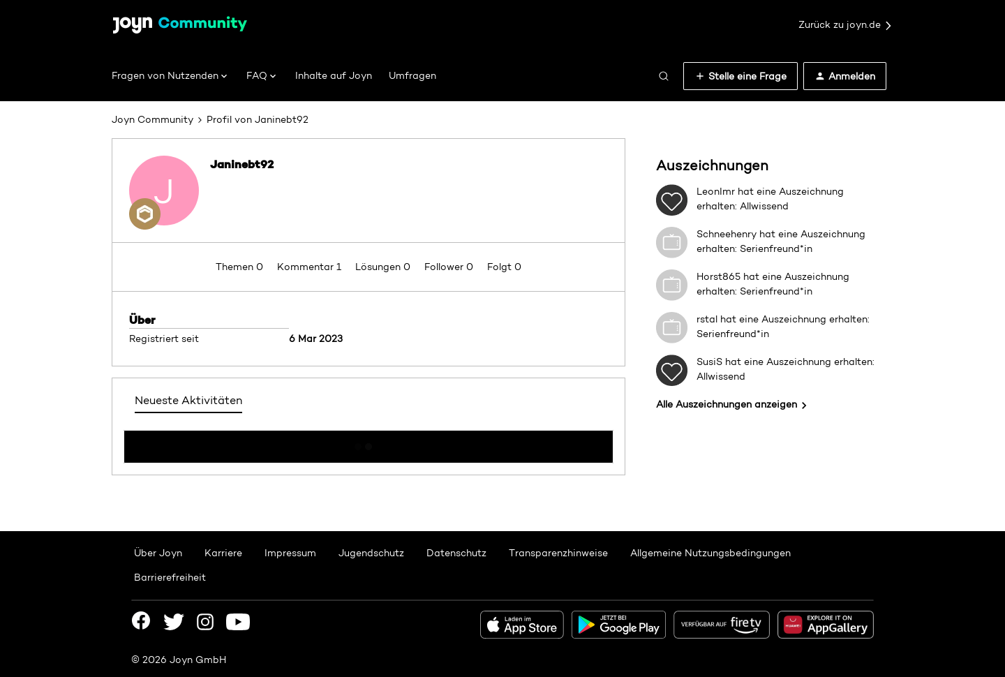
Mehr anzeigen (368, 442)
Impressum (290, 552)
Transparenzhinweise (558, 552)
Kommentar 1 (310, 266)
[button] (740, 76)
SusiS (709, 361)
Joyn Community (152, 119)
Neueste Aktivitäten (188, 400)
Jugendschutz (371, 552)
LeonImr (716, 191)
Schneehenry (727, 233)
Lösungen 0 (384, 266)
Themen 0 (241, 266)
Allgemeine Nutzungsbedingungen (710, 552)
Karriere (223, 552)
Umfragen (412, 75)
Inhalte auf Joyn (333, 75)
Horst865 (718, 276)
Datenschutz (456, 552)
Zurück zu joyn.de (845, 25)
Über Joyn (158, 552)
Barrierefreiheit (170, 577)
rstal (707, 319)
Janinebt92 (242, 164)
